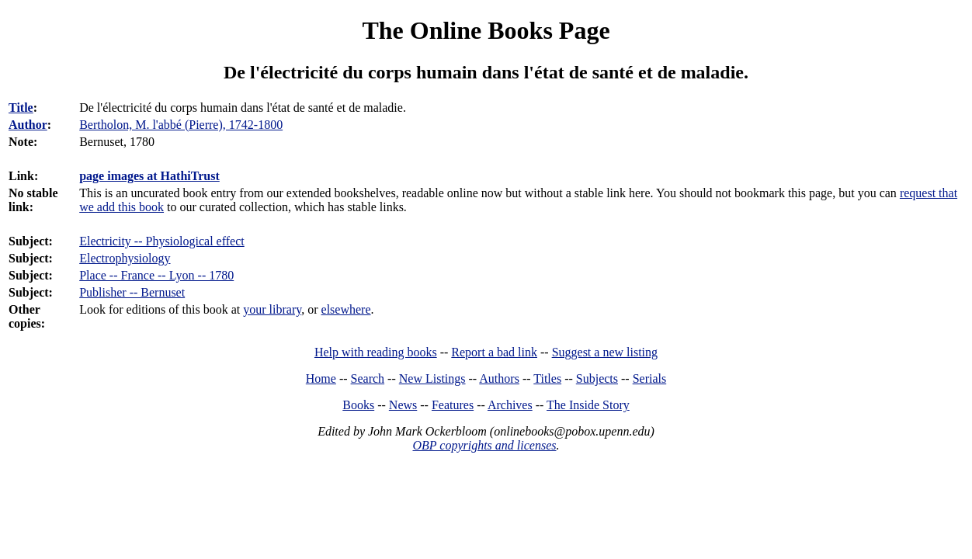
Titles (547, 378)
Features (453, 404)
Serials (650, 378)
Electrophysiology (124, 258)
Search (368, 378)
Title (21, 107)
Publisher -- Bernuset (132, 292)
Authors (499, 378)
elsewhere (346, 309)
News (403, 404)
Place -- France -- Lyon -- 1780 (156, 275)
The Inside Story (588, 404)
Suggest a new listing (605, 352)
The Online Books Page (485, 30)
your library (272, 309)
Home (321, 378)
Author (28, 124)
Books (358, 404)
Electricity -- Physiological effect (162, 241)
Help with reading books (375, 352)
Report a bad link (494, 352)
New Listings (432, 378)
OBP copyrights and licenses (484, 445)
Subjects (597, 378)
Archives (510, 404)
